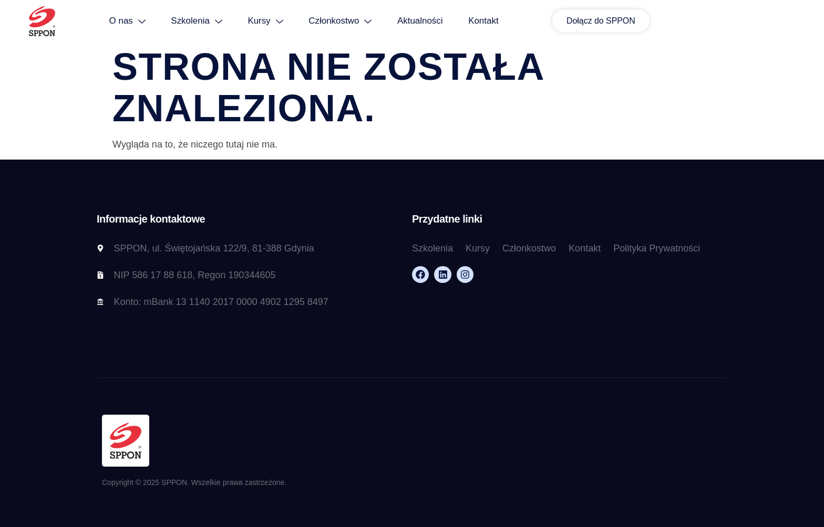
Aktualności (493, 21)
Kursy (337, 21)
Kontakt (557, 21)
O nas (197, 21)
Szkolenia (267, 21)
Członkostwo (412, 21)
